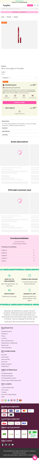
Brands (9, 17)
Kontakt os (4, 334)
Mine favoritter (5, 359)
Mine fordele (5, 357)
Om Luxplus (4, 390)
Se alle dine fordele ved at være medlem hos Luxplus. (19, 321)
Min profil (4, 355)
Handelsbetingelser (7, 373)
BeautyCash (5, 345)
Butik (2, 397)
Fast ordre (4, 362)
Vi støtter (4, 392)
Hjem (2, 17)
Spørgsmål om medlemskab (9, 343)
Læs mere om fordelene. (23, 92)
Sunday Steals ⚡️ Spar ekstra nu (19, 12)
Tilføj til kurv (19, 102)
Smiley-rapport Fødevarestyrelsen (11, 380)
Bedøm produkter (6, 364)
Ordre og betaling (6, 347)
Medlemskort (5, 366)
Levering (4, 338)
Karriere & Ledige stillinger (8, 394)
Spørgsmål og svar (6, 331)
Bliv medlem (30, 5)
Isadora (16, 17)
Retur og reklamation (7, 341)
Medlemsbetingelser (7, 376)
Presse (3, 336)
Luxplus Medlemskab (7, 387)
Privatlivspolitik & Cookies (8, 378)
